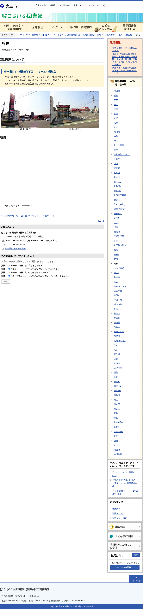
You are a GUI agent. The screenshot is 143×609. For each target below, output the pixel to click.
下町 (116, 241)
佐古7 (116, 218)
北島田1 (117, 186)
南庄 (116, 400)
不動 (116, 377)
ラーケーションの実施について (124, 474)
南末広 (117, 404)
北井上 (117, 172)
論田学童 (118, 454)
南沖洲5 (117, 390)
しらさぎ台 (119, 268)
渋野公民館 (119, 236)
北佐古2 (117, 182)
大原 (116, 122)
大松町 (117, 132)
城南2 (116, 254)
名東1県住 (118, 422)
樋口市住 (118, 304)
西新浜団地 (119, 331)
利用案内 (46, 35)
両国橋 (117, 449)
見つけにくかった (61, 276)
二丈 (116, 345)
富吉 (116, 309)
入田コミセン (120, 340)
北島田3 (117, 191)
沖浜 (116, 141)
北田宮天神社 (120, 195)
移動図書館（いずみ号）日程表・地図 (84, 35)
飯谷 (116, 95)
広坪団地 (118, 368)
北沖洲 (117, 177)
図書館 (35, 35)
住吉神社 (118, 291)
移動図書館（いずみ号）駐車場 (118, 35)
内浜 (116, 104)
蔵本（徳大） (120, 209)
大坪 (116, 118)
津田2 (116, 295)
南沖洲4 (117, 386)
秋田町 (117, 91)
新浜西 (117, 277)
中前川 (117, 322)
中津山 (117, 313)
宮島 (116, 418)
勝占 (116, 150)
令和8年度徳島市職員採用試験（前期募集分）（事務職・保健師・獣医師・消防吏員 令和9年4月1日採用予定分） (124, 59)
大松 (116, 127)
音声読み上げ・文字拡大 (46, 5)
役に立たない (53, 269)
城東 (116, 250)
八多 (116, 349)
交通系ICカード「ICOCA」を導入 (125, 49)
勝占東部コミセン (122, 154)
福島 (116, 372)
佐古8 (116, 222)
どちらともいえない (34, 269)
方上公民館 (119, 145)
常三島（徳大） (121, 245)
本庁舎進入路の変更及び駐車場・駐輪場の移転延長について (124, 70)
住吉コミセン (120, 286)
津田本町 (118, 300)
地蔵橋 (117, 232)
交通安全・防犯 (119, 518)
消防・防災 (117, 513)
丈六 (116, 259)
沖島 (116, 136)
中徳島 (117, 318)
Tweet (101, 221)
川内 (116, 163)
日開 (116, 359)
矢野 (116, 436)
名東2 (116, 427)
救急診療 (116, 509)
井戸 (116, 100)
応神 (116, 113)
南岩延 (117, 381)
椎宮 (116, 227)
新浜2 (116, 272)
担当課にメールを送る (15, 248)
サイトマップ (92, 5)
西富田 (117, 336)
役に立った (15, 269)
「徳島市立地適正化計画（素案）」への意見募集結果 (124, 483)
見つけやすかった (18, 276)
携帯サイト (78, 5)
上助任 (117, 159)
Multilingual (65, 5)
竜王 (116, 445)
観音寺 (117, 168)
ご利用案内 (58, 35)
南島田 (117, 395)
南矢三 (117, 409)
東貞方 (117, 363)
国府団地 (118, 213)
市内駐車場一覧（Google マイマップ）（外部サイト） (29, 216)
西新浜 (117, 327)
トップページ (22, 35)
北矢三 (117, 200)
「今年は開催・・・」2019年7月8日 (125, 492)
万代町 (117, 354)
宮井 (116, 413)
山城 (116, 440)
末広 (116, 281)
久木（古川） (120, 204)
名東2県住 (118, 431)
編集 (136, 554)
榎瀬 (116, 109)
